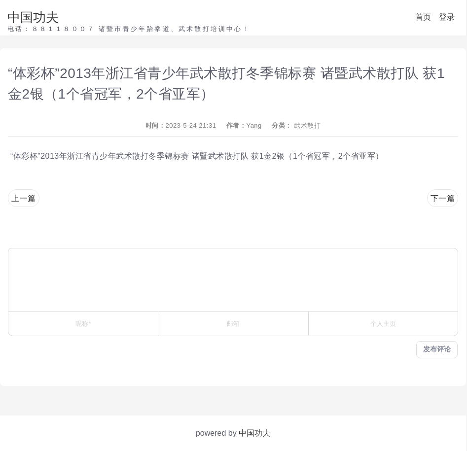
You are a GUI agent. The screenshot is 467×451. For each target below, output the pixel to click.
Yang (253, 125)
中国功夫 (33, 17)
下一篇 (443, 198)
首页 (423, 17)
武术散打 (307, 125)
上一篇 (23, 198)
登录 (447, 17)
